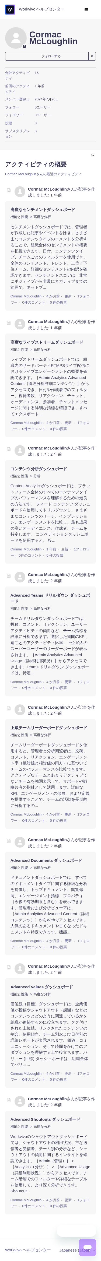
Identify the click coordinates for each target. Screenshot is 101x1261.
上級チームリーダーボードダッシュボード (49, 727)
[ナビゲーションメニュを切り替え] (86, 9)
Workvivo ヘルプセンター (28, 1250)
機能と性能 (19, 217)
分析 (36, 476)
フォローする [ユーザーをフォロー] (51, 56)
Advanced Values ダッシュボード (42, 987)
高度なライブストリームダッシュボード (47, 342)
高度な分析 (42, 217)
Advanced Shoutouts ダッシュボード (45, 1119)
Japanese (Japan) (77, 1250)
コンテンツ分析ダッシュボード (39, 468)
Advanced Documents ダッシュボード (46, 860)
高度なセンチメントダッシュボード (43, 209)
